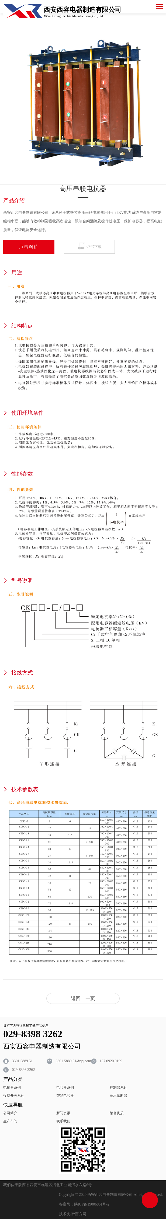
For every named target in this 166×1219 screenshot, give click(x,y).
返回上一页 (83, 998)
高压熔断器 (118, 1096)
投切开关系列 (13, 1096)
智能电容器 (65, 1096)
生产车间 (10, 1121)
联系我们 (63, 1121)
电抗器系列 (12, 1087)
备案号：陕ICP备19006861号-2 (84, 1204)
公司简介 (10, 1113)
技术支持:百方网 (73, 1214)
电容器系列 (65, 1087)
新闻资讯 (63, 1113)
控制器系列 (118, 1087)
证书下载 (94, 247)
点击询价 (29, 246)
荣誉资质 (117, 1113)
